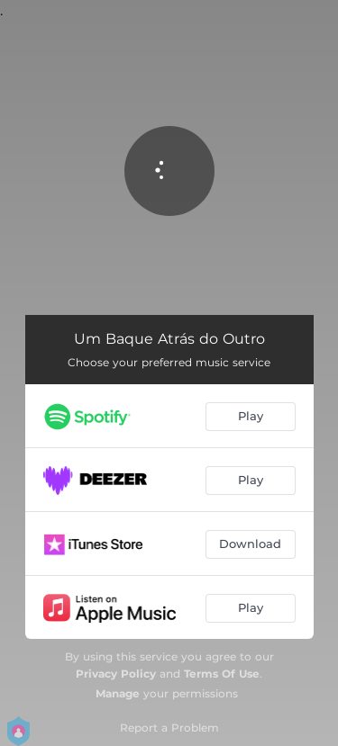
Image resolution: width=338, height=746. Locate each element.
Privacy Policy (116, 673)
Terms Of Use (222, 673)
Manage (118, 693)
